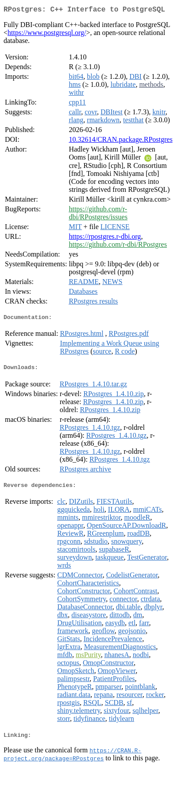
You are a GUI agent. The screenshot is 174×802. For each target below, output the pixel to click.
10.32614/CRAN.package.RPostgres (120, 141)
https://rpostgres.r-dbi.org (105, 238)
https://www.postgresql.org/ (47, 34)
